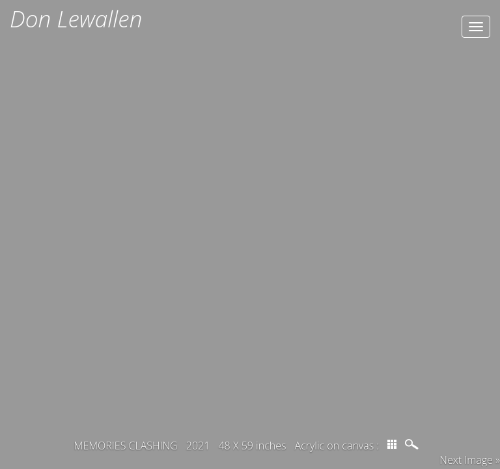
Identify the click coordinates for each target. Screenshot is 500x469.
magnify (413, 444)
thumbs (391, 444)
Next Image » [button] (469, 460)
